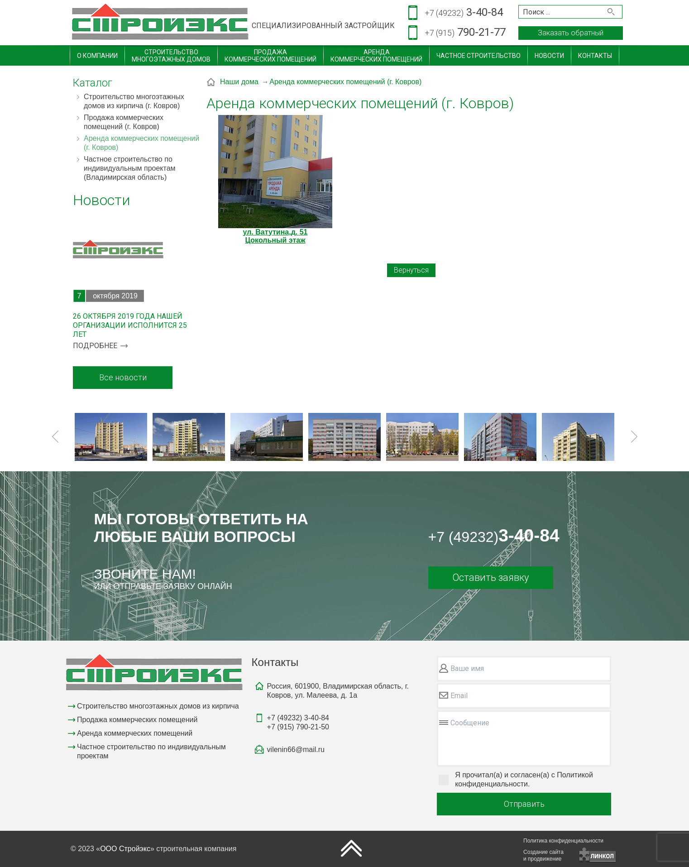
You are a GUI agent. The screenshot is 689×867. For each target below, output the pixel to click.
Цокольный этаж (275, 240)
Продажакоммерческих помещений (270, 55)
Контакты (595, 55)
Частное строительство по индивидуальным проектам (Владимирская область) (130, 168)
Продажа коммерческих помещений (137, 719)
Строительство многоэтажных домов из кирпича (158, 706)
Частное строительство (478, 55)
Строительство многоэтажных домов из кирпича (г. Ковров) (134, 101)
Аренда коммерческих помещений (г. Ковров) (141, 142)
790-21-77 (465, 33)
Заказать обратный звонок (570, 34)
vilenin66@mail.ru (296, 749)
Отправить (524, 804)
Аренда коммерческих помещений (134, 733)
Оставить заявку (490, 577)
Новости (549, 55)
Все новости (123, 377)
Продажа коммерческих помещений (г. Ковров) (123, 122)
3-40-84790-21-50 (298, 722)
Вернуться (411, 270)
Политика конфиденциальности (563, 841)
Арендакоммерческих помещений (376, 55)
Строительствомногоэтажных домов (171, 55)
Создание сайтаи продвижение (543, 855)
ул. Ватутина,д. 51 (275, 232)
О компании (97, 55)
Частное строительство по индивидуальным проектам (151, 751)
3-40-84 (464, 13)
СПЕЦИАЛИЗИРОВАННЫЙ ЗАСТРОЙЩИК (323, 25)
